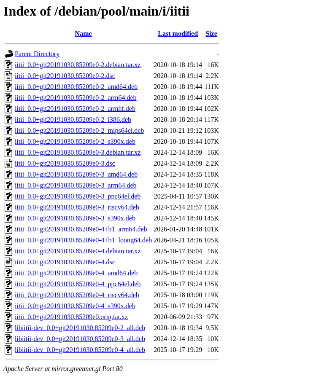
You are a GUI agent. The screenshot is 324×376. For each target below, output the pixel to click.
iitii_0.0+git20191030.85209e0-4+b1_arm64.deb (81, 229)
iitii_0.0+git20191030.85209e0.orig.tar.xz (71, 316)
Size (211, 33)
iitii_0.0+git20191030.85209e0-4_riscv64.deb (77, 294)
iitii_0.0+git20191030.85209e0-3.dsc (65, 163)
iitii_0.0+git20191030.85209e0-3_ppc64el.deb (77, 196)
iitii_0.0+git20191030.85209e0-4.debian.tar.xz (77, 251)
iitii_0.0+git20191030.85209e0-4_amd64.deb (76, 273)
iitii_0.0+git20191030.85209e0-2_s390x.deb (75, 141)
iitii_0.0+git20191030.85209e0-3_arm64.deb (76, 185)
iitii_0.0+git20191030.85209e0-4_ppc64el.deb (77, 283)
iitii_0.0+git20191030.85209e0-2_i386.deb (73, 119)
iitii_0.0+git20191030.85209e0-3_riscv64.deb (77, 207)
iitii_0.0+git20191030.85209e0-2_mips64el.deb (79, 130)
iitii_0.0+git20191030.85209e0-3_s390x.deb (75, 218)
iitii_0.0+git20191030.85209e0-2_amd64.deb (76, 86)
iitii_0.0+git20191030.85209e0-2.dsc (65, 75)
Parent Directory (37, 53)
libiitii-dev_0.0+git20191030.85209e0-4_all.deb (80, 349)
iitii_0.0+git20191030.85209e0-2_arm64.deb (76, 97)
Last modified (178, 33)
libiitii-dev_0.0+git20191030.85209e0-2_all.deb (80, 327)
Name (83, 33)
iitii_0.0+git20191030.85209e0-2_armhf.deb (75, 108)
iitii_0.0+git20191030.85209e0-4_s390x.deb (75, 305)
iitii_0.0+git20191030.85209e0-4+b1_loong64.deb (83, 240)
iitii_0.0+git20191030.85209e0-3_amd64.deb (76, 174)
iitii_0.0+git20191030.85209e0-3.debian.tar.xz (77, 152)
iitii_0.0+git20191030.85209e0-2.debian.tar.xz (77, 64)
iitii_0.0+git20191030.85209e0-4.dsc (65, 262)
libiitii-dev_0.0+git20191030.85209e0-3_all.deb (80, 338)
